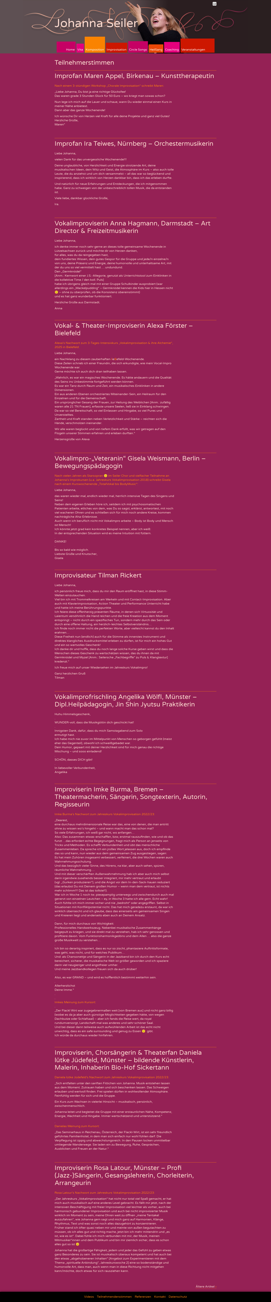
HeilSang (156, 50)
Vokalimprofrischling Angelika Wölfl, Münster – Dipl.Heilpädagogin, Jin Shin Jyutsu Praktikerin (126, 700)
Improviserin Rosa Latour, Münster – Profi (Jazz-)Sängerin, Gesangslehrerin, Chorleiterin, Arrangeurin (124, 1175)
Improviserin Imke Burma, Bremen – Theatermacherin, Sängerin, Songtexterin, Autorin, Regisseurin (131, 797)
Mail (214, 4)
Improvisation (116, 50)
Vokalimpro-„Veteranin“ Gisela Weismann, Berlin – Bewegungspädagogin (130, 462)
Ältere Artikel (206, 1286)
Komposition (95, 50)
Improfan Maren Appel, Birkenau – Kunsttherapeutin (134, 76)
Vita (80, 50)
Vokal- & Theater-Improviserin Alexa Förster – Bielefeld (124, 329)
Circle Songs (138, 50)
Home (70, 50)
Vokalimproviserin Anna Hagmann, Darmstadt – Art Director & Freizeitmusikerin (132, 227)
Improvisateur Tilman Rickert (98, 575)
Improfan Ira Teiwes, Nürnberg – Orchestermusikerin (134, 144)
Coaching (172, 50)
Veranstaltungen (193, 50)
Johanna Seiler (96, 23)
